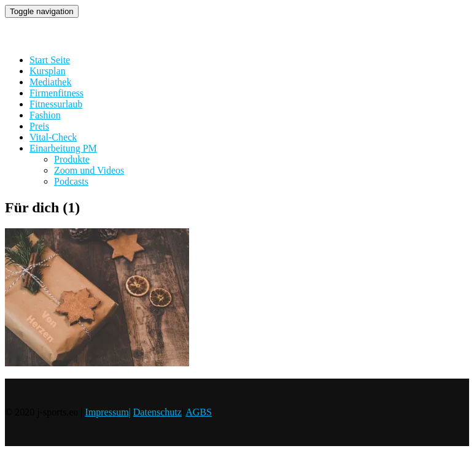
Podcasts (71, 181)
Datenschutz (157, 412)
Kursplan (47, 71)
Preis (39, 126)
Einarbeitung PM (63, 148)
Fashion (45, 115)
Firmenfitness (56, 93)
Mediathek (50, 82)
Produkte (72, 159)
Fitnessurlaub (55, 104)
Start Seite (49, 60)
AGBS (198, 412)
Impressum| (107, 412)
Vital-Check (53, 137)
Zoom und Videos (89, 170)
